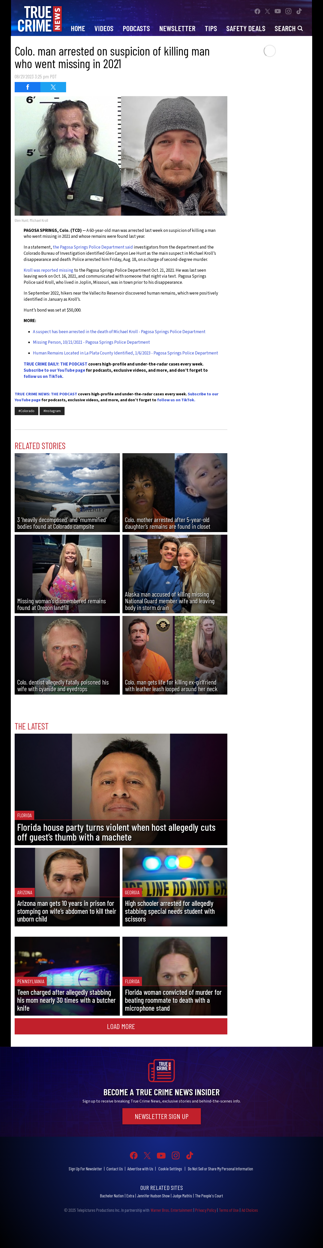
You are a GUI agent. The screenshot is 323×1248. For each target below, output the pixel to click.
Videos (103, 28)
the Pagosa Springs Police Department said (93, 247)
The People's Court (209, 1195)
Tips (211, 28)
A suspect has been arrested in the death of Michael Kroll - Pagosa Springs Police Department (119, 332)
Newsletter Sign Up (162, 1116)
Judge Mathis (182, 1195)
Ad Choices (249, 1210)
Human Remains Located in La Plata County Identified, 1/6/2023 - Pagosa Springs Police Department (125, 353)
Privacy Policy (205, 1210)
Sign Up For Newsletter (85, 1168)
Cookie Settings (170, 1168)
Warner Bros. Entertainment (171, 1210)
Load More (121, 1026)
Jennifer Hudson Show (153, 1195)
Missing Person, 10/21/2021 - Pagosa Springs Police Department (91, 342)
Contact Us (114, 1168)
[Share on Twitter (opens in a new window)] (53, 87)
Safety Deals (245, 28)
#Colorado (26, 411)
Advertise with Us (140, 1168)
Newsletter (177, 28)
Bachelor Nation (112, 1195)
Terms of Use (229, 1210)
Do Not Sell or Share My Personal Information (220, 1168)
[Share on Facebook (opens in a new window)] (27, 87)
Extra (130, 1195)
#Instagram (52, 411)
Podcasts (136, 28)
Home (78, 28)
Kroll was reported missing (48, 270)
